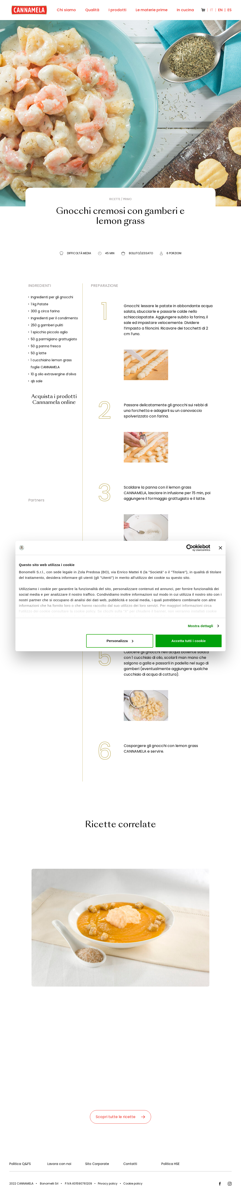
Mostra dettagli (200, 626)
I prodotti (117, 10)
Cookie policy (132, 1183)
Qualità (92, 10)
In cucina (185, 10)
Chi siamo (66, 10)
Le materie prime (151, 10)
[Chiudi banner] (220, 547)
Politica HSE (170, 1163)
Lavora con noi (59, 1163)
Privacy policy (107, 1183)
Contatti (130, 1163)
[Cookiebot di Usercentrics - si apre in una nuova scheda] (189, 547)
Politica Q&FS (20, 1163)
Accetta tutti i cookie (188, 641)
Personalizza (119, 641)
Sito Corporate (97, 1163)
